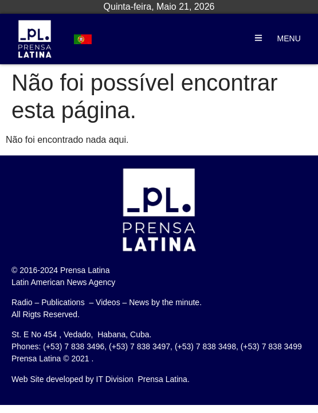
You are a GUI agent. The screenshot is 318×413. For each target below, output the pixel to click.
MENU (289, 38)
